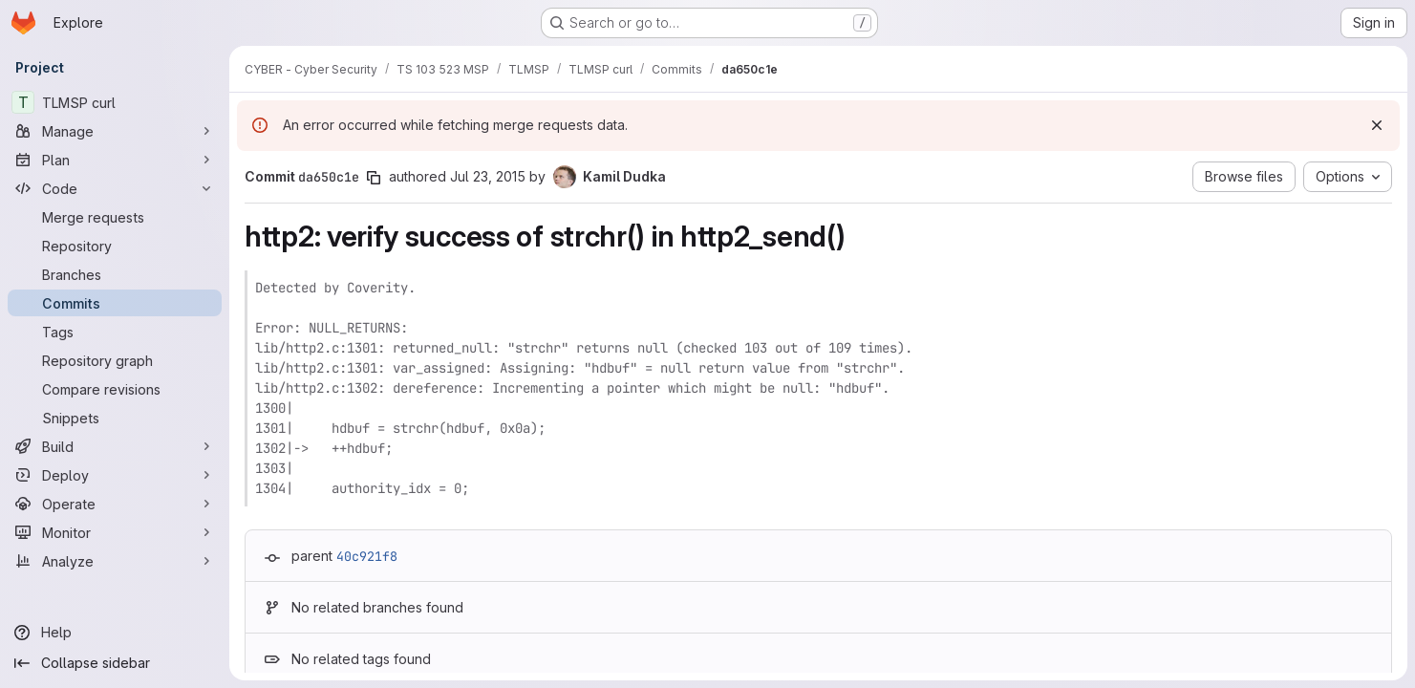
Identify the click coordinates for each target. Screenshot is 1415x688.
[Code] (115, 188)
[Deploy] (115, 475)
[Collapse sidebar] (115, 663)
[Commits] (115, 303)
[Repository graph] (115, 360)
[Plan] (115, 159)
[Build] (115, 446)
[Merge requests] (115, 217)
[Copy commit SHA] (373, 177)
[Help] (115, 632)
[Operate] (115, 503)
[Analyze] (115, 561)
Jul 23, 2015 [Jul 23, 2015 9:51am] (487, 176)
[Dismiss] (1376, 125)
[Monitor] (115, 532)
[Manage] (115, 131)
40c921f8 (366, 556)
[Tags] (115, 331)
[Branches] (115, 274)
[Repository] (115, 245)
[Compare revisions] (115, 389)
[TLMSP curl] (115, 102)
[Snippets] (115, 417)
